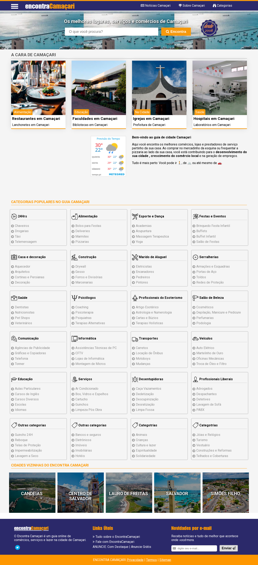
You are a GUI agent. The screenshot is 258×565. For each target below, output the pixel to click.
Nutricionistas (24, 312)
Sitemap (165, 560)
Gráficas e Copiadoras (30, 353)
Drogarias (22, 231)
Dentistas (22, 307)
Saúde (19, 298)
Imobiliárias (83, 450)
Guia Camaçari (75, 202)
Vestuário (203, 445)
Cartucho (81, 399)
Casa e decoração (28, 257)
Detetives (203, 399)
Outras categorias (28, 425)
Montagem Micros (90, 364)
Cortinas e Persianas (29, 277)
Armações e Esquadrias (213, 266)
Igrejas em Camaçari (151, 118)
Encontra (176, 32)
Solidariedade (145, 456)
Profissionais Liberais (212, 379)
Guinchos (81, 404)
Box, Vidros (91, 394)
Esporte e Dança (148, 216)
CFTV (79, 353)
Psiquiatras (83, 318)
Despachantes (206, 394)
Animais (141, 435)
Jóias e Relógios (208, 435)
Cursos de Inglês (27, 394)
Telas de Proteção (28, 445)
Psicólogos (84, 298)
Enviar (229, 548)
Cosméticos (204, 307)
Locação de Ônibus (149, 353)
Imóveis (81, 445)
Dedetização (145, 394)
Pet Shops (22, 318)
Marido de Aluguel (149, 257)
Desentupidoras (147, 379)
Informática (84, 338)
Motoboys (143, 358)
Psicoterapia (84, 312)
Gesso (80, 272)
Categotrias (144, 425)
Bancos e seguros (88, 435)
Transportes (145, 338)
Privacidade (135, 560)
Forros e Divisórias (88, 277)
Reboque (21, 440)
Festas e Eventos (209, 216)
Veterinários (23, 323)
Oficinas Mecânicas (210, 358)
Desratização (145, 404)
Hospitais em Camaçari (214, 118)
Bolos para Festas (88, 226)
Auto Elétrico (205, 348)
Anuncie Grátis (141, 547)
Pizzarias (82, 242)
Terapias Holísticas (149, 323)
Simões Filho (225, 493)
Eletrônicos (83, 440)
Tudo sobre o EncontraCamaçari (118, 537)
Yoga (139, 242)
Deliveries (82, 231)
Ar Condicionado (86, 389)
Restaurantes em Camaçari (36, 118)
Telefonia (21, 358)
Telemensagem (26, 242)
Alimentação (85, 216)
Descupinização (147, 399)
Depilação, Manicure (218, 312)
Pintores (142, 282)
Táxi (18, 236)
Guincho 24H (24, 435)
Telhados (212, 456)
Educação (22, 379)
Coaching (81, 307)
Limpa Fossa (145, 410)
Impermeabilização (28, 450)
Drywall (80, 266)
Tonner (19, 364)
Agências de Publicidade (32, 348)
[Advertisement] (45, 164)
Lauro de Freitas (128, 493)
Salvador (177, 493)
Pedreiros (143, 277)
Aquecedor (22, 266)
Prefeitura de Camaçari (149, 125)
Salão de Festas (207, 242)
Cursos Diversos (27, 399)
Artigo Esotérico (147, 307)
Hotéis (80, 456)
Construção (84, 257)
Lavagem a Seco (26, 456)
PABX (200, 410)
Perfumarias (205, 318)
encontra (50, 6)
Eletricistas (144, 266)
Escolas (20, 404)
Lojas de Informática (89, 358)
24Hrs (19, 216)
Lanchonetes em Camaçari (30, 125)
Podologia (203, 323)
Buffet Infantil (206, 236)
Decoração (22, 282)
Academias (144, 226)
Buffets (201, 231)
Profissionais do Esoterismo (157, 298)
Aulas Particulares (28, 389)
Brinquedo (213, 226)
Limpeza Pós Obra (88, 410)
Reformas (214, 450)
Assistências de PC (96, 348)
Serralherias (205, 257)
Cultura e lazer (146, 445)
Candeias (32, 493)
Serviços (82, 379)
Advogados (204, 389)
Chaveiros (22, 226)
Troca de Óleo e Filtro (211, 364)
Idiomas (20, 410)
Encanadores (145, 272)
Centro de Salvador (80, 496)
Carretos (142, 348)
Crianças (142, 440)
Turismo (202, 440)
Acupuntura (143, 231)
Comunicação (25, 338)
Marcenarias (84, 282)
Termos (151, 560)
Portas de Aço (206, 272)
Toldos (201, 277)
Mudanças (143, 364)
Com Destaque (117, 547)
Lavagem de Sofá (208, 404)
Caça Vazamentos (148, 389)
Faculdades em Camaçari (95, 118)
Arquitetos (22, 272)
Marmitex (82, 236)
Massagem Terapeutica (152, 236)
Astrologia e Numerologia (154, 312)
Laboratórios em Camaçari (212, 125)
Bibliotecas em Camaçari (90, 125)
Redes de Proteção (210, 282)
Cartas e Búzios (147, 318)
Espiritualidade (146, 450)
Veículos (202, 338)
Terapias (90, 323)
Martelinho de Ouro (209, 353)
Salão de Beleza (208, 298)
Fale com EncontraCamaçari (115, 542)
